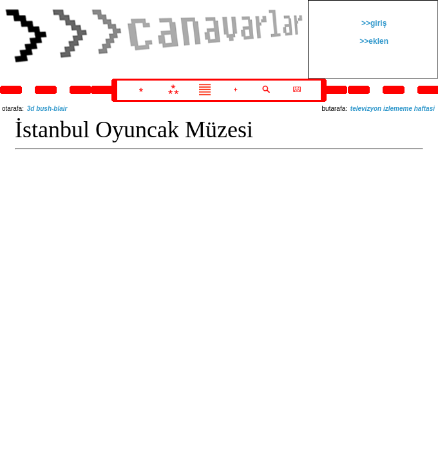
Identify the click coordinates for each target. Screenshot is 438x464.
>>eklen (372, 41)
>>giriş (373, 23)
